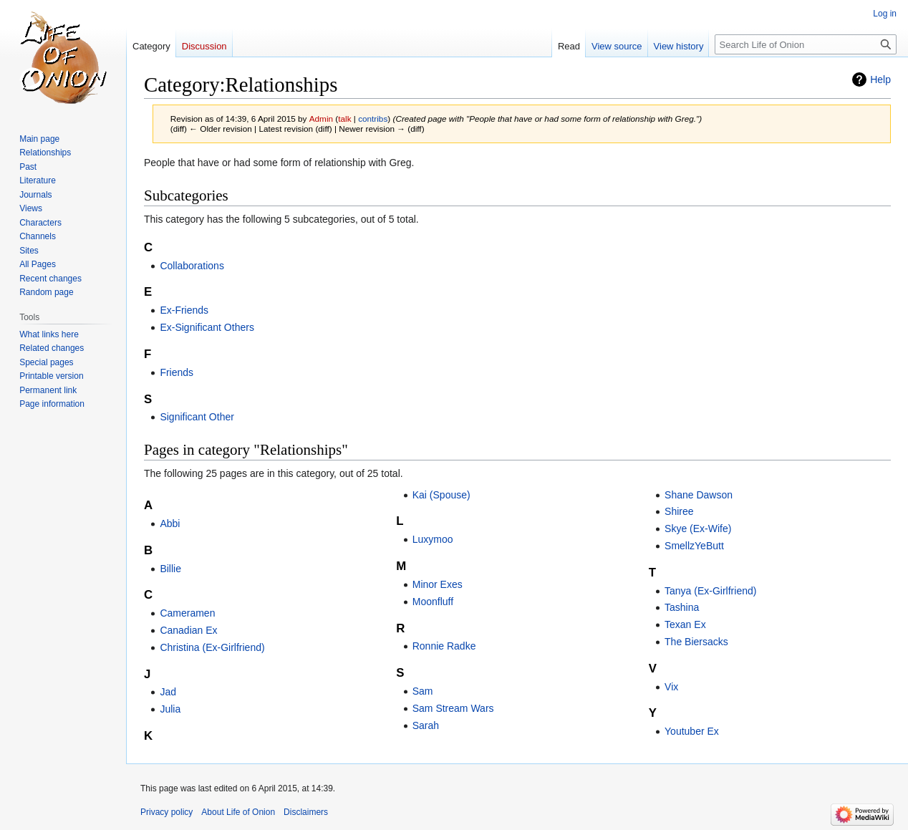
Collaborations (192, 265)
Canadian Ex (188, 630)
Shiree (679, 511)
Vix (671, 687)
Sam (422, 691)
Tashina (682, 607)
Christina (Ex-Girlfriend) (212, 647)
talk (344, 118)
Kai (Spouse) (441, 495)
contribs (372, 118)
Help (880, 79)
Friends (176, 372)
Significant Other (197, 417)
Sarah (425, 725)
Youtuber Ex (692, 731)
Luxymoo (432, 539)
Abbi (170, 523)
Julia (170, 709)
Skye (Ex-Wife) (698, 528)
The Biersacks (696, 641)
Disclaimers (306, 812)
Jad (168, 692)
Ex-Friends (184, 310)
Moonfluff (432, 601)
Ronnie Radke (444, 646)
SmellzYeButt (694, 545)
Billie (170, 568)
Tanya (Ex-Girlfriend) (710, 591)
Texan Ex (685, 624)
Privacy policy (166, 812)
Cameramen (187, 613)
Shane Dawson (699, 495)
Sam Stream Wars (453, 708)
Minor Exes (437, 584)
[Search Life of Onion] (806, 44)
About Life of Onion (238, 812)
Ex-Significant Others (207, 327)
